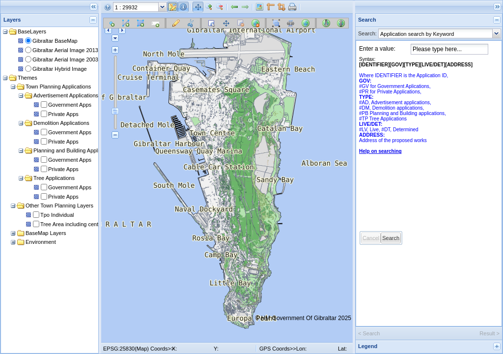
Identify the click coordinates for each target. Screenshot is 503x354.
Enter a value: (377, 48)
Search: (367, 33)
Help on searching (380, 151)
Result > (489, 333)
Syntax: (416, 105)
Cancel (371, 238)
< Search (369, 333)
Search (390, 238)
